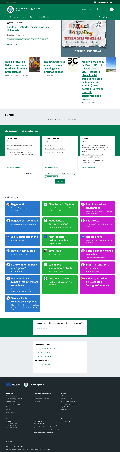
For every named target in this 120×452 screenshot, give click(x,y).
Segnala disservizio (11, 401)
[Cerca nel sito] (112, 9)
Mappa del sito (10, 442)
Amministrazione (12, 17)
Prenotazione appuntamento (14, 399)
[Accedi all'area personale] (104, 2)
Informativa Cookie (66, 399)
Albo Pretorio (37, 401)
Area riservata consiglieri (13, 404)
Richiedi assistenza (11, 396)
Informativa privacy (66, 396)
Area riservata (10, 407)
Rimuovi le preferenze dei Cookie (15, 446)
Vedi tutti (60, 181)
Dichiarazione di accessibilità (69, 404)
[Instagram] (93, 9)
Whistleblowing (38, 396)
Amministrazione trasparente (42, 399)
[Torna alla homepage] (35, 385)
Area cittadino (10, 412)
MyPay (8, 410)
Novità (24, 17)
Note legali (64, 410)
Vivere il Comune (44, 17)
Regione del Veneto (11, 2)
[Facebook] (96, 9)
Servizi (32, 17)
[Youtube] (89, 9)
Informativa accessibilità (68, 401)
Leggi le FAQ (64, 407)
